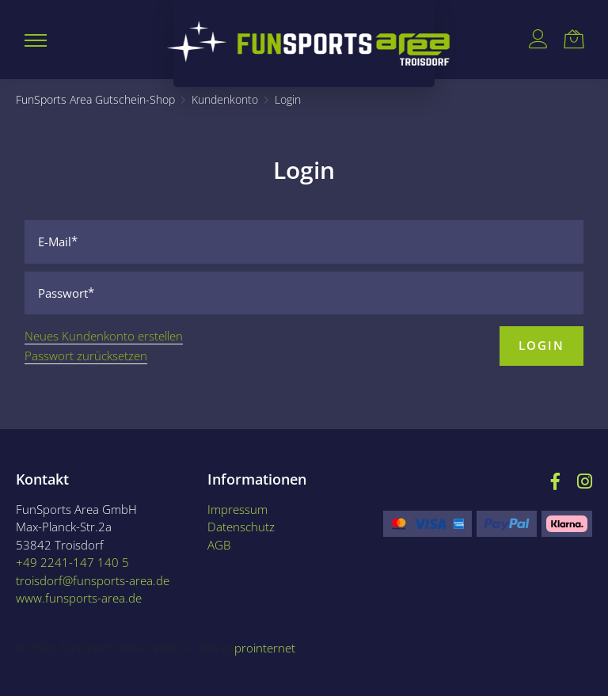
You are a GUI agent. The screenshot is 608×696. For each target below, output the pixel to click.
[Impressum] (275, 509)
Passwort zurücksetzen (86, 355)
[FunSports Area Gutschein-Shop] (95, 99)
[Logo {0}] (304, 43)
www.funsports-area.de (79, 598)
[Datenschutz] (275, 527)
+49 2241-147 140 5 (72, 562)
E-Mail (54, 241)
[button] (36, 39)
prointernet (264, 648)
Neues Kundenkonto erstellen (104, 336)
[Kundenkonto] (225, 99)
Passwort (63, 293)
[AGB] (275, 545)
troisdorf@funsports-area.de (92, 580)
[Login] (288, 99)
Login (541, 345)
